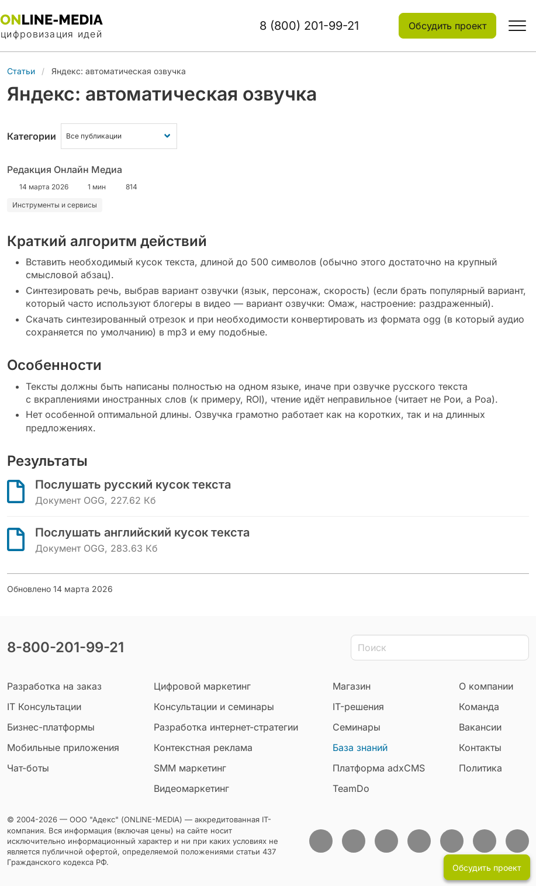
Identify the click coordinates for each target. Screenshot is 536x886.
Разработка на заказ (54, 686)
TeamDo (351, 788)
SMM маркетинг (190, 768)
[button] (517, 26)
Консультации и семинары (214, 706)
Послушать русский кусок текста (133, 484)
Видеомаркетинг (191, 788)
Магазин (352, 686)
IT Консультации (44, 706)
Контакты (480, 747)
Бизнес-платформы (51, 727)
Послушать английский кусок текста (142, 532)
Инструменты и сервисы (54, 204)
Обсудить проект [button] (447, 26)
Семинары (357, 727)
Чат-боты (28, 768)
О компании (486, 686)
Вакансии (480, 727)
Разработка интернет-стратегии (226, 727)
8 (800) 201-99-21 (309, 26)
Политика (480, 768)
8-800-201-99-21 (65, 647)
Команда (479, 706)
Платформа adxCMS (379, 768)
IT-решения (358, 706)
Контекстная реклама (203, 747)
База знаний (360, 747)
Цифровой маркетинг (202, 686)
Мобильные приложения (63, 747)
